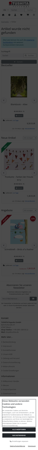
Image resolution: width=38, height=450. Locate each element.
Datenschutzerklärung (17, 446)
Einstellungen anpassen (19, 441)
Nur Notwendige (19, 435)
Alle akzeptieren (19, 429)
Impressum (32, 446)
